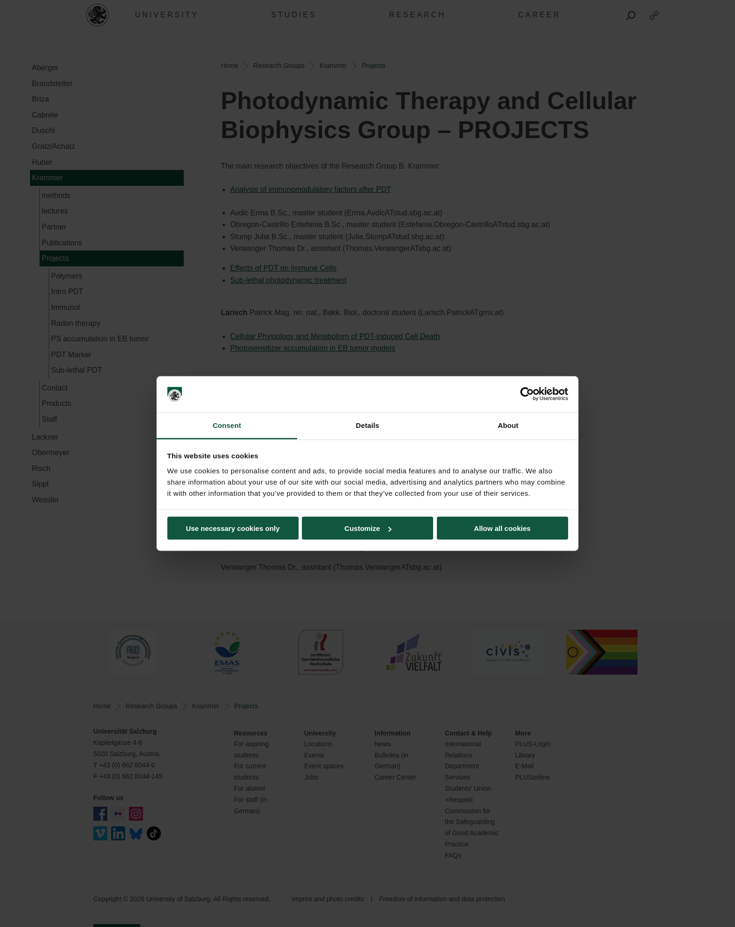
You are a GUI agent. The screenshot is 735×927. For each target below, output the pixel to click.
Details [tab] (367, 425)
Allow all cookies (502, 528)
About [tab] (508, 425)
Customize (368, 528)
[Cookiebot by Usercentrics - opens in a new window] (527, 394)
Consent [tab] (227, 425)
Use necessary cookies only (232, 528)
